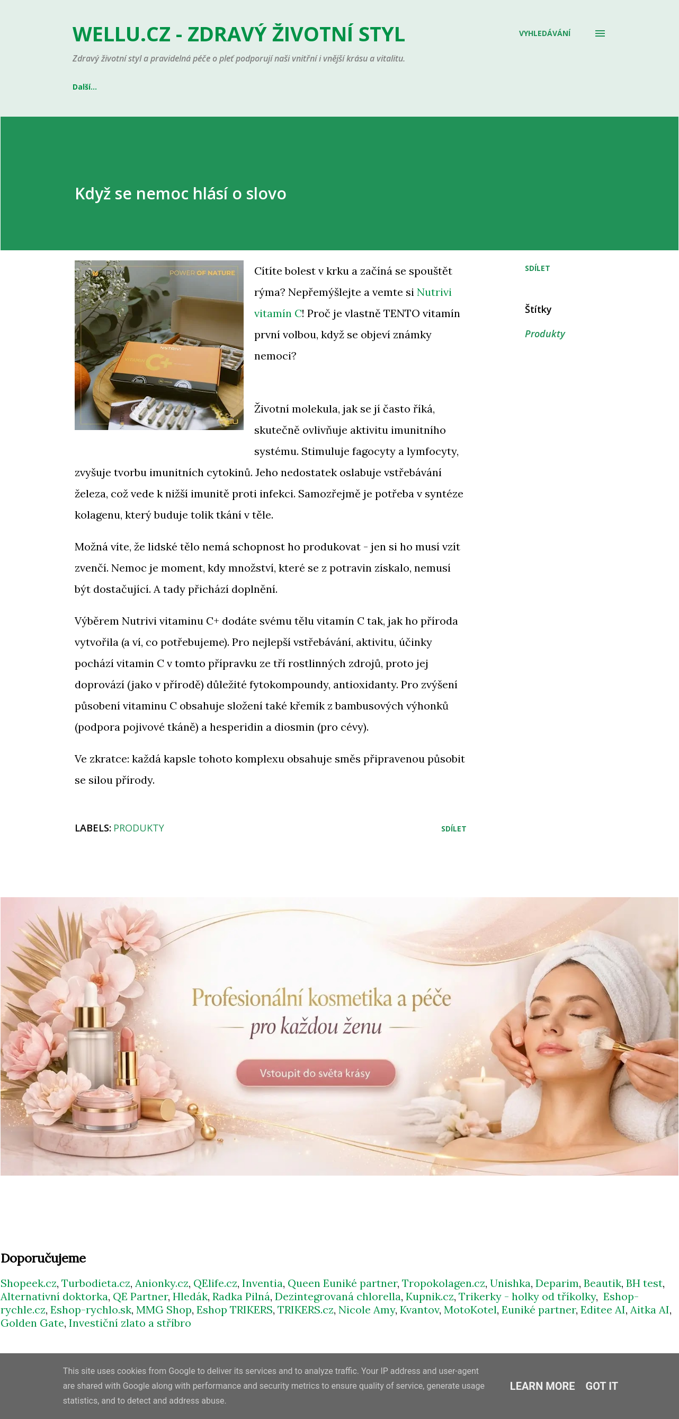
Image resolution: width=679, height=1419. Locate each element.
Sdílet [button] (537, 268)
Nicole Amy (366, 1309)
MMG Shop (164, 1309)
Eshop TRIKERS (234, 1309)
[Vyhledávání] (544, 33)
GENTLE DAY (306, 87)
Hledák (190, 1296)
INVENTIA (149, 87)
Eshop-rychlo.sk (90, 1309)
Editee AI (603, 1309)
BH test (644, 1283)
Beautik (602, 1283)
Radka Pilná (241, 1296)
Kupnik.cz (430, 1296)
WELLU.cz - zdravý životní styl (239, 33)
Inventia (262, 1283)
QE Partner (140, 1296)
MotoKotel (470, 1309)
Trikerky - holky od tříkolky (527, 1296)
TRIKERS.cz (306, 1309)
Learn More (542, 1386)
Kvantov (419, 1309)
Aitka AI (649, 1309)
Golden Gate (32, 1322)
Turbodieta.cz (95, 1283)
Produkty (545, 333)
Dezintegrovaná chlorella (338, 1296)
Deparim (557, 1283)
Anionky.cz (162, 1283)
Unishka (510, 1283)
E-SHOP (86, 87)
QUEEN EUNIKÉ (225, 87)
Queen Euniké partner (342, 1283)
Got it (602, 1386)
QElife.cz (215, 1283)
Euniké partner (539, 1309)
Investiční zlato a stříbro (130, 1322)
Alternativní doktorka (54, 1296)
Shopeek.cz (29, 1283)
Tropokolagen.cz (443, 1283)
